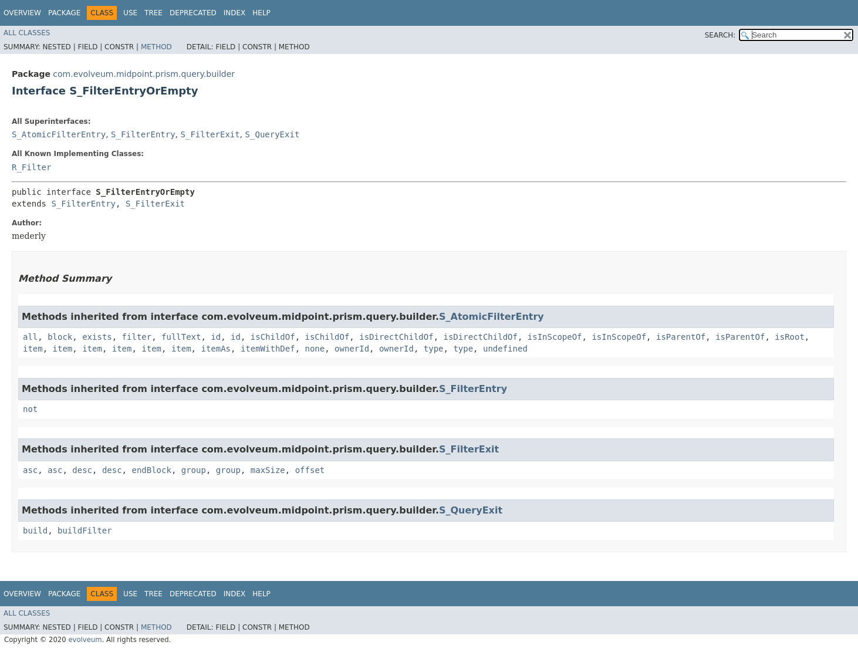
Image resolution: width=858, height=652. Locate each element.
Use (130, 13)
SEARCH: (720, 35)
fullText (181, 337)
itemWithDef (268, 348)
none (315, 348)
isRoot (790, 337)
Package (64, 13)
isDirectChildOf (396, 337)
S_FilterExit (210, 134)
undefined (505, 348)
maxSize (268, 470)
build (35, 530)
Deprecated (193, 13)
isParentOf (680, 337)
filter (137, 337)
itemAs (216, 348)
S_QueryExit (272, 134)
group (193, 470)
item (33, 348)
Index (235, 13)
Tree (153, 13)
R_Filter (31, 167)
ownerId (352, 348)
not (30, 409)
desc (82, 470)
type (434, 348)
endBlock (151, 470)
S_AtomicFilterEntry (59, 134)
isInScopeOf (555, 337)
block (60, 337)
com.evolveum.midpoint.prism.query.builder (144, 74)
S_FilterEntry (143, 134)
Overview (22, 13)
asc (30, 470)
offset (310, 470)
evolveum (85, 640)
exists (97, 337)
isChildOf (273, 337)
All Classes (27, 33)
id (216, 337)
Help (261, 13)
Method (156, 47)
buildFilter (85, 530)
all (30, 337)
